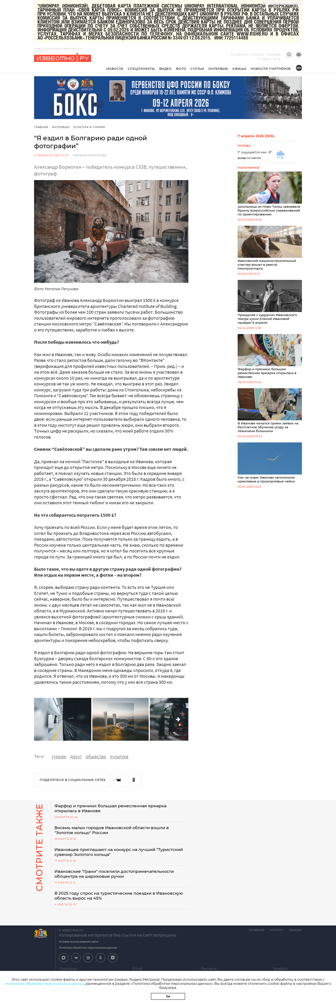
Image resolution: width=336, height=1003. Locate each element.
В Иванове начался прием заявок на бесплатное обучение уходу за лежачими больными (270, 413)
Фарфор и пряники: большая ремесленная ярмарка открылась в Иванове (270, 358)
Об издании (239, 54)
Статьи (197, 69)
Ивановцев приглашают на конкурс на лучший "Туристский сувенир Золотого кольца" (107, 853)
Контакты (257, 54)
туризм (59, 756)
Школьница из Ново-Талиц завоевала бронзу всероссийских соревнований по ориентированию (270, 194)
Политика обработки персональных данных (88, 950)
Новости (115, 69)
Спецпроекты (141, 69)
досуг (76, 756)
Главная (41, 127)
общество (96, 756)
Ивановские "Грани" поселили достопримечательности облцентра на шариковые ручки (118, 875)
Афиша (239, 69)
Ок (168, 996)
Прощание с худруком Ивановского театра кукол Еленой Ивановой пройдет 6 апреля (270, 304)
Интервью (218, 69)
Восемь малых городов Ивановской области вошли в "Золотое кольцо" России (114, 831)
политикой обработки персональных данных (44, 984)
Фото (181, 69)
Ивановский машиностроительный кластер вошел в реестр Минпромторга (270, 249)
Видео (165, 69)
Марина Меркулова (90, 155)
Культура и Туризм (90, 127)
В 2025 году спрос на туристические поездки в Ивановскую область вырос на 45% (107, 898)
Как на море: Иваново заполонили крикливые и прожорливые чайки (270, 466)
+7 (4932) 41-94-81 (269, 59)
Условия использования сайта (78, 944)
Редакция (273, 54)
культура (119, 756)
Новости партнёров (271, 69)
